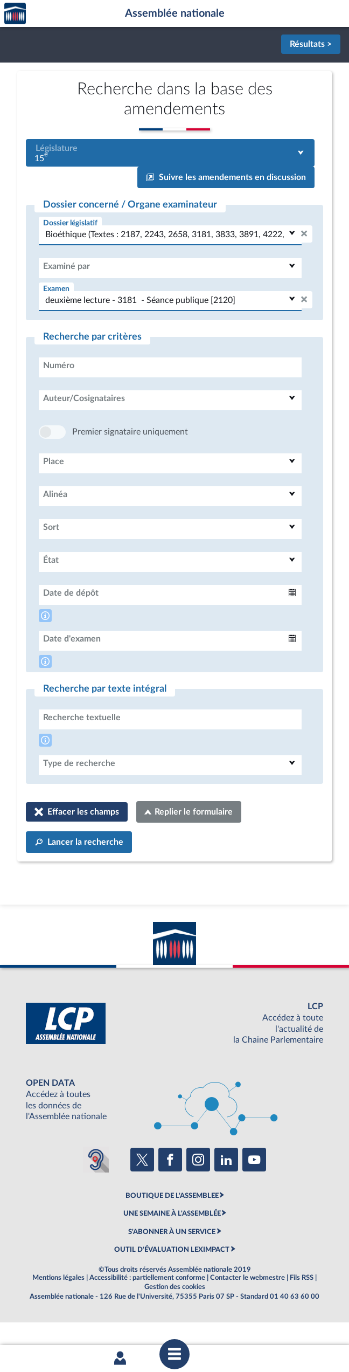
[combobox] (170, 153)
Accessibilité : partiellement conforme (147, 1310)
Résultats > (311, 44)
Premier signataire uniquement (130, 464)
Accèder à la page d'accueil (15, 13)
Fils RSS (301, 1310)
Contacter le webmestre (247, 1310)
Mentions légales (58, 1310)
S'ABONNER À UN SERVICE (171, 1264)
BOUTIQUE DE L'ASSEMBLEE (172, 1228)
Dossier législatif (70, 223)
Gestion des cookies (174, 1319)
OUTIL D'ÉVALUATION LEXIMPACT (171, 1282)
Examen (56, 289)
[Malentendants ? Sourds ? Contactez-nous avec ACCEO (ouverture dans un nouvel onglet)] (96, 1192)
